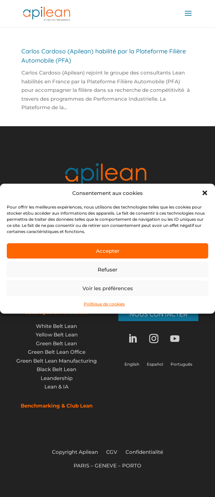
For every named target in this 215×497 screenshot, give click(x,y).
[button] (204, 192)
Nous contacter (158, 314)
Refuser (107, 269)
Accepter (107, 251)
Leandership (57, 378)
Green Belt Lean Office (56, 352)
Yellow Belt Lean (57, 334)
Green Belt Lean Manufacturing (56, 361)
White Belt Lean (56, 326)
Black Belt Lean (56, 369)
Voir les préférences (107, 288)
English (131, 364)
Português (181, 364)
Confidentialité (144, 452)
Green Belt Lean (56, 343)
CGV (111, 452)
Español (155, 364)
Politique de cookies (104, 304)
